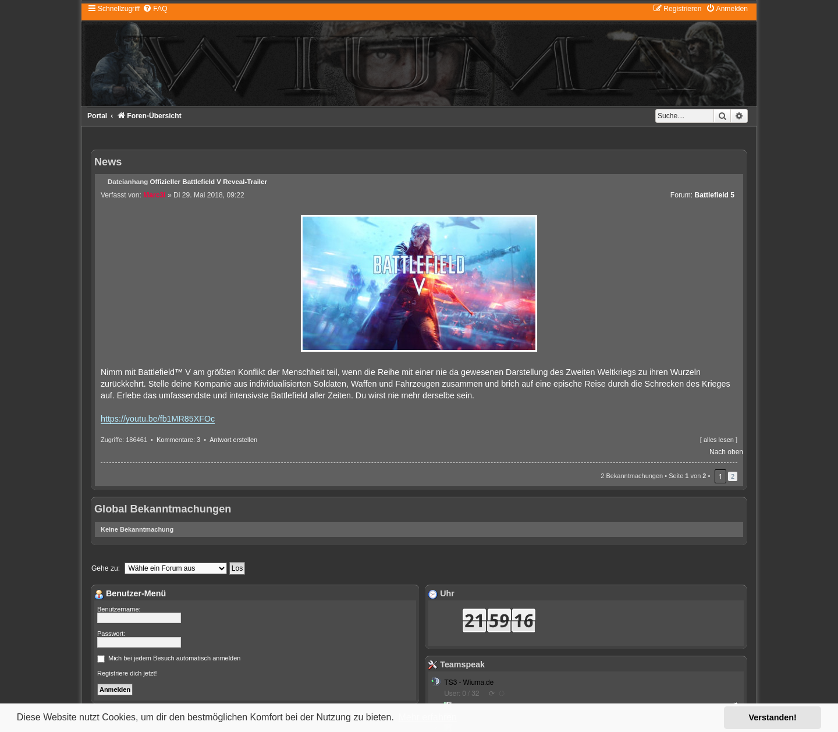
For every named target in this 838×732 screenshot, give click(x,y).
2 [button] (732, 476)
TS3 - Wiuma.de (468, 682)
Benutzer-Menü (130, 593)
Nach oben (726, 452)
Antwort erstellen (233, 439)
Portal (97, 116)
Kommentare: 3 (178, 439)
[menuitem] (155, 9)
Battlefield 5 (714, 195)
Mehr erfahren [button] (427, 717)
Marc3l (154, 195)
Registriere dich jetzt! (127, 673)
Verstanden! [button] (773, 717)
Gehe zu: (105, 568)
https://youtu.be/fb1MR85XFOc (158, 418)
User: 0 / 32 (461, 693)
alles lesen (719, 439)
